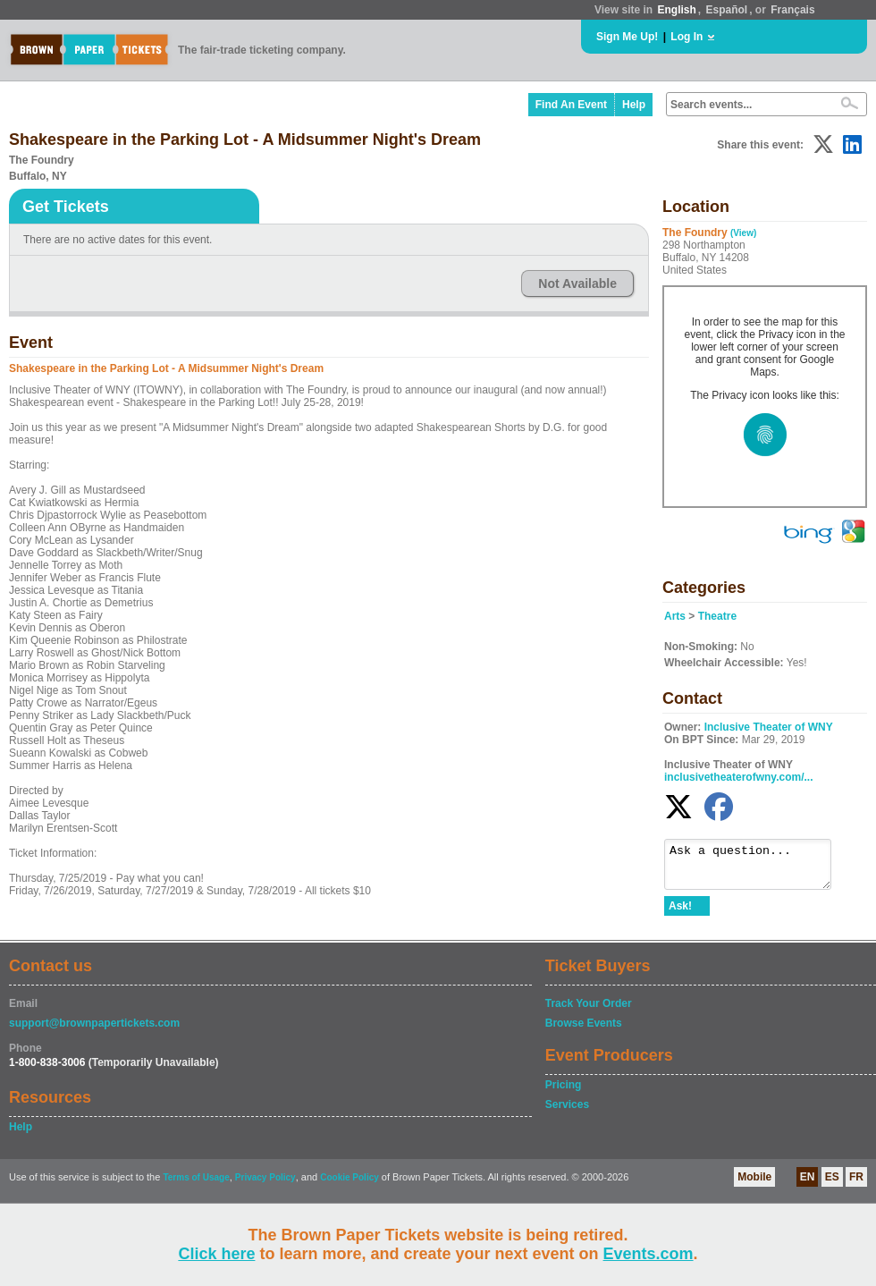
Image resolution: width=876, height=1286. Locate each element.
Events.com (648, 1254)
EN (807, 1185)
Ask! (680, 914)
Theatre (717, 616)
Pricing (563, 1093)
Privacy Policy (265, 1185)
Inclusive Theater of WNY (768, 727)
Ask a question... (756, 868)
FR (856, 1185)
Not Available (577, 283)
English (676, 10)
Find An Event (571, 104)
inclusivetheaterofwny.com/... (738, 777)
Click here (216, 1254)
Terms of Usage (196, 1185)
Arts (675, 616)
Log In (686, 36)
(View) (743, 233)
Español (727, 10)
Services (567, 1112)
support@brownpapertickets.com (94, 1031)
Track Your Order (588, 1011)
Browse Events (583, 1031)
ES (832, 1185)
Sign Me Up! (627, 36)
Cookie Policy (349, 1185)
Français (792, 10)
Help (633, 104)
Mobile (754, 1185)
